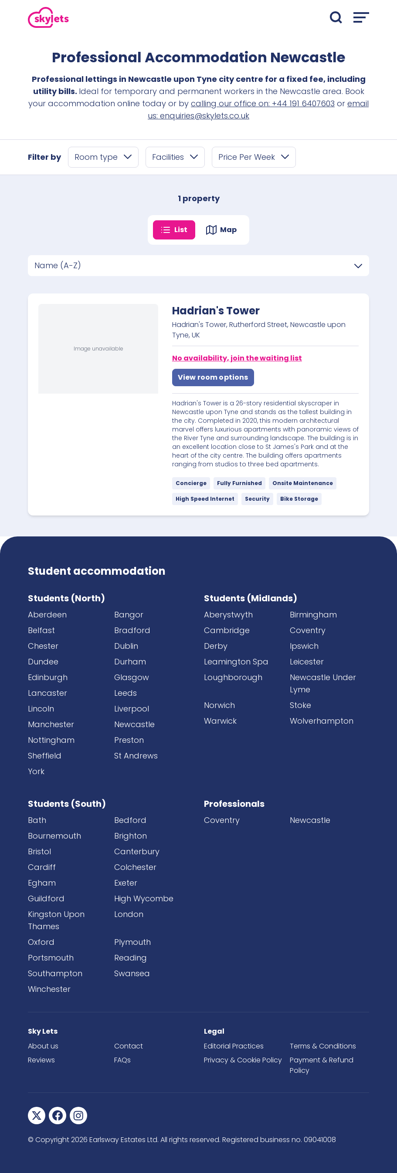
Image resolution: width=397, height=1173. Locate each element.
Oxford (41, 942)
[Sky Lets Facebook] (57, 1115)
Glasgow (131, 677)
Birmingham (313, 614)
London (128, 914)
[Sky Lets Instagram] (78, 1115)
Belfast (41, 630)
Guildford (46, 898)
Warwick (220, 720)
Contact (128, 1046)
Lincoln (41, 708)
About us (43, 1046)
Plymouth (132, 942)
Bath (37, 820)
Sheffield (44, 755)
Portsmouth (51, 957)
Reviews (41, 1060)
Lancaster (47, 693)
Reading (130, 957)
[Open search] (336, 17)
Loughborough (233, 677)
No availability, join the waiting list (237, 358)
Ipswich (304, 645)
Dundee (43, 661)
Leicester (307, 661)
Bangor (128, 614)
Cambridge (227, 630)
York (36, 771)
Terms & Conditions (323, 1046)
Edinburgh (48, 677)
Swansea (132, 973)
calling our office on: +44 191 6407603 (263, 103)
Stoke (300, 705)
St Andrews (136, 755)
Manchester (51, 724)
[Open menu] (361, 17)
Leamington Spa (236, 661)
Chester (43, 645)
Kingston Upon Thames (56, 920)
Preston (129, 740)
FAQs (122, 1060)
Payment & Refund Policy (321, 1065)
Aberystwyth (228, 614)
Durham (130, 661)
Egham (42, 882)
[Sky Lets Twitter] (36, 1115)
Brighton (130, 835)
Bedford (130, 820)
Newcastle (134, 724)
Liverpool (131, 708)
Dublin (126, 645)
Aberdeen (47, 614)
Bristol (39, 851)
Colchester (135, 867)
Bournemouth (54, 835)
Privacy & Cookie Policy (243, 1060)
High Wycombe (143, 898)
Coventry (308, 630)
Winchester (49, 989)
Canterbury (136, 851)
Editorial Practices (234, 1046)
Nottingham (51, 740)
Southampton (55, 973)
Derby (215, 645)
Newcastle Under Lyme (323, 683)
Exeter (125, 882)
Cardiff (42, 867)
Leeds (125, 693)
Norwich (219, 705)
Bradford (132, 630)
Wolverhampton (321, 720)
